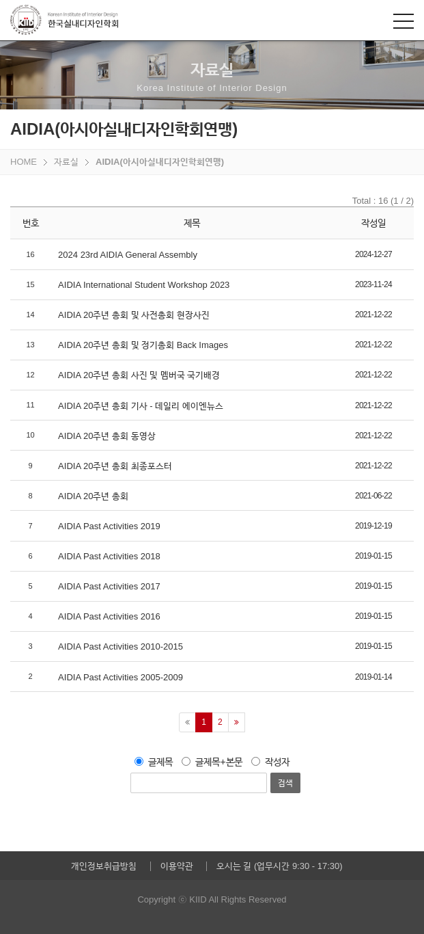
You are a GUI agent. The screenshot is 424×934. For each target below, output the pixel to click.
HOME (23, 162)
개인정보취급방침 (104, 866)
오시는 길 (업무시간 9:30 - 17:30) (279, 866)
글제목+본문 (212, 761)
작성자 (270, 761)
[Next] (236, 722)
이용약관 (176, 866)
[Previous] (187, 722)
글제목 (154, 761)
